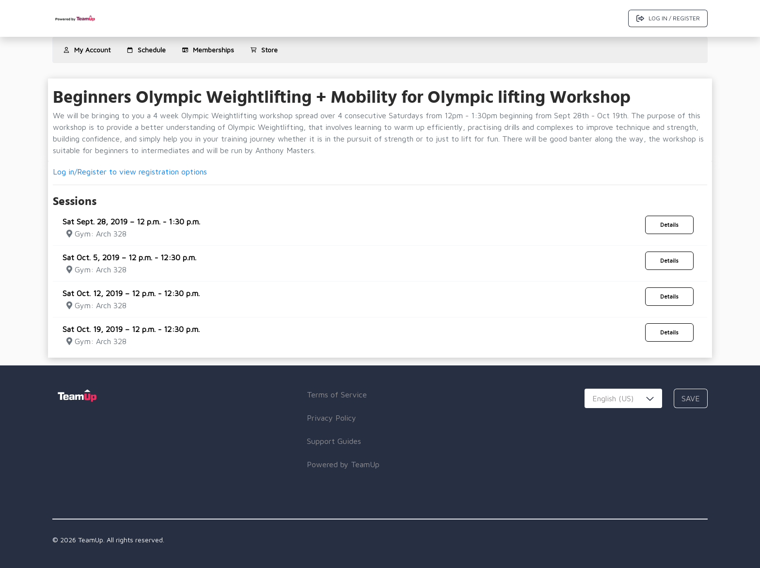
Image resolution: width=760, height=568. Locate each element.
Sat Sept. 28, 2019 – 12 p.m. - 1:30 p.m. (131, 221)
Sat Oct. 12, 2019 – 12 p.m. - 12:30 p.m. (131, 293)
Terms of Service (337, 394)
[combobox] (623, 398)
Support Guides (334, 441)
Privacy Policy (331, 417)
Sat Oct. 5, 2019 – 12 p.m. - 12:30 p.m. (129, 257)
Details (669, 224)
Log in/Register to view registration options (130, 171)
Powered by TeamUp (343, 464)
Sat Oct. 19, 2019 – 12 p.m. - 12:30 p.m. (131, 329)
